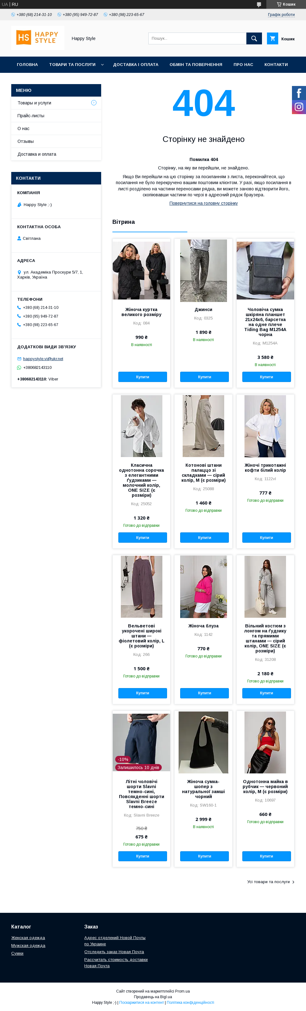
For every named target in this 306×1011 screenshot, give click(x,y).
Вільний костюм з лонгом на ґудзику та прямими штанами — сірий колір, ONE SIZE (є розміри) (265, 638)
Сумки (17, 953)
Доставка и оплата (36, 154)
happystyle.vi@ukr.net (43, 358)
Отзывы (25, 141)
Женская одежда (28, 937)
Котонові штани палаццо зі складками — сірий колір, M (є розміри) (203, 473)
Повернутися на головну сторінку (204, 203)
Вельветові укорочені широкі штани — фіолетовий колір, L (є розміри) (142, 635)
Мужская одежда (28, 945)
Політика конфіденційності (190, 1002)
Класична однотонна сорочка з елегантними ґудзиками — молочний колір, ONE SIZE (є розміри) (141, 480)
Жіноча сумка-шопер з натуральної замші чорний (203, 789)
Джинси (203, 309)
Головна (27, 64)
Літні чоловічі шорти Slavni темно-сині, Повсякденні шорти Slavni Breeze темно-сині (141, 794)
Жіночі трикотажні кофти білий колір (265, 468)
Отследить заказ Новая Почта (114, 951)
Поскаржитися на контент (141, 1002)
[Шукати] (254, 38)
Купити (142, 377)
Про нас (243, 64)
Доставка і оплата (135, 64)
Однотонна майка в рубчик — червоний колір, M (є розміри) (265, 786)
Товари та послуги (72, 64)
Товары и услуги (34, 102)
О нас (23, 128)
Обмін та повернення (196, 64)
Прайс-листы (30, 115)
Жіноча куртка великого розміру (141, 312)
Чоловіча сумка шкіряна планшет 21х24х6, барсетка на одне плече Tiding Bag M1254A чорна (265, 322)
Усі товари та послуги (268, 881)
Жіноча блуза (204, 625)
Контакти (276, 64)
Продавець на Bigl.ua (153, 997)
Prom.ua (182, 991)
